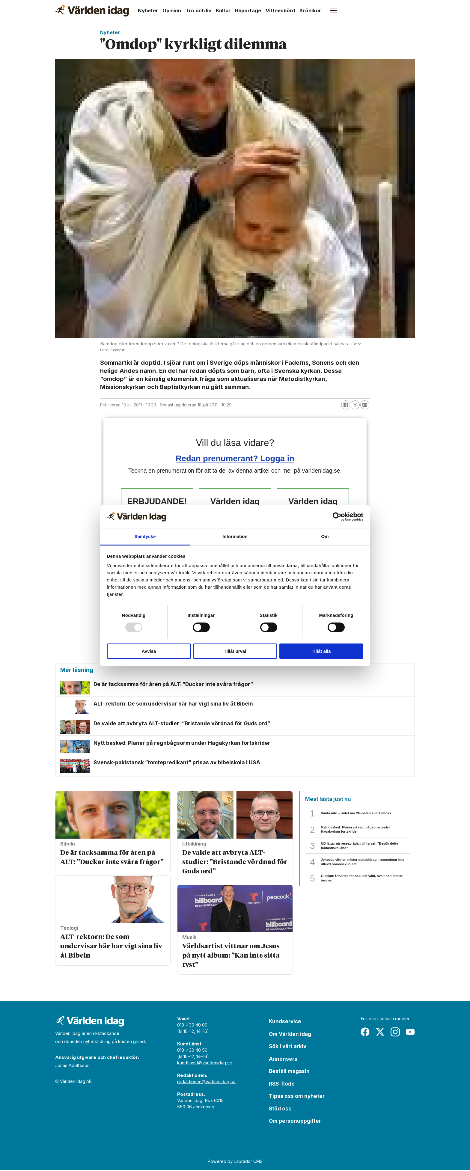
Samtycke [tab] (145, 536)
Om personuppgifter (295, 1122)
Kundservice (285, 1022)
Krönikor (310, 10)
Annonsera (283, 1060)
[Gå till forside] (92, 10)
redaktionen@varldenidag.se (206, 1082)
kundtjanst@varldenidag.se (204, 1063)
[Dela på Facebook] (345, 404)
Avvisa (149, 651)
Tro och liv (198, 10)
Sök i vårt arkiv (287, 1047)
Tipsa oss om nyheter (297, 1097)
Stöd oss (280, 1110)
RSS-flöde (282, 1085)
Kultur (223, 10)
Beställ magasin (289, 1072)
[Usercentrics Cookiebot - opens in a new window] (337, 516)
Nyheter (148, 10)
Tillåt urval (235, 651)
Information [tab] (235, 536)
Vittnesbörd (280, 10)
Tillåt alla (321, 651)
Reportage (248, 10)
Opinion (171, 10)
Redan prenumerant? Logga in (235, 458)
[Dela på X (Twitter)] (355, 404)
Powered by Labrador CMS (235, 1162)
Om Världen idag (290, 1035)
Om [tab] (325, 536)
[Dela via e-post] (364, 404)
